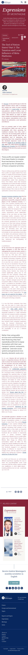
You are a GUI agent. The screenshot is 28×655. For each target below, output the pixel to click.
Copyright (5, 648)
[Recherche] (22, 2)
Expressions (5, 619)
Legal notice (13, 648)
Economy (5, 35)
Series (3, 625)
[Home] (5, 2)
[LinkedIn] (22, 39)
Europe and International (9, 608)
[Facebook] (22, 37)
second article (15, 109)
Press (3, 639)
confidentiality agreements (19, 370)
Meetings (4, 622)
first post (6, 104)
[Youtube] (16, 588)
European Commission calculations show (12, 197)
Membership (5, 638)
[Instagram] (19, 588)
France (4, 605)
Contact (4, 641)
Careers (4, 636)
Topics (3, 611)
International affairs (6, 39)
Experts (4, 634)
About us (4, 632)
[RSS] (22, 588)
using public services (17, 310)
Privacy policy (20, 648)
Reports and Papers (7, 616)
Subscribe (15, 583)
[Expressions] (14, 11)
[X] (25, 37)
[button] (26, 2)
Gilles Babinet (7, 92)
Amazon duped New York (16, 393)
